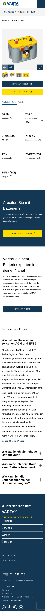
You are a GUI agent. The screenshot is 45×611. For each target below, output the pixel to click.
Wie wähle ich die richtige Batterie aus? (19, 453)
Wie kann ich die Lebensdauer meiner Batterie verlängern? (16, 480)
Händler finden (22, 84)
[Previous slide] (5, 67)
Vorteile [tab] (21, 102)
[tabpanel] (22, 145)
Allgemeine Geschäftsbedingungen (17, 597)
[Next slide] (11, 67)
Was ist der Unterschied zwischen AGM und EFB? (19, 342)
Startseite (9, 12)
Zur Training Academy (21, 233)
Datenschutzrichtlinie (11, 600)
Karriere (5, 590)
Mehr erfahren (8, 587)
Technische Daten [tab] (9, 102)
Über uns (7, 542)
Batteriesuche (22, 91)
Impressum (7, 593)
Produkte (7, 521)
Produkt (31, 12)
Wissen (6, 535)
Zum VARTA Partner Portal (15, 517)
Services (7, 528)
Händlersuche (13, 561)
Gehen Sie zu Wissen (13, 441)
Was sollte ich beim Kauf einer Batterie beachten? (19, 465)
